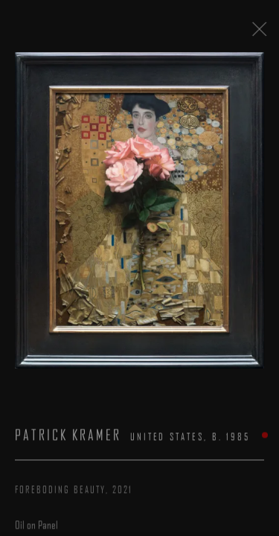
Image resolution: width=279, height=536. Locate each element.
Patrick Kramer (68, 439)
